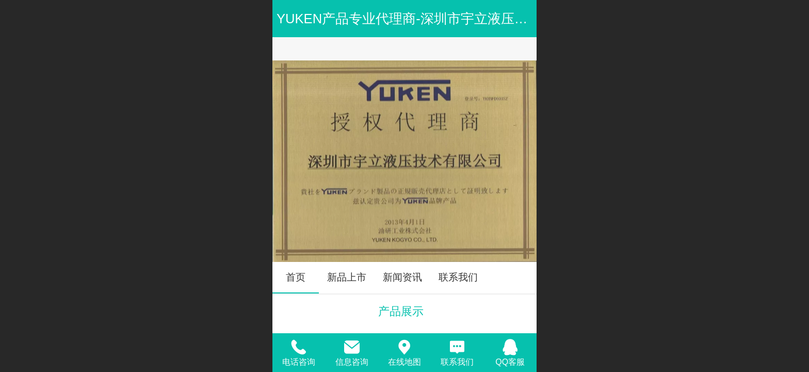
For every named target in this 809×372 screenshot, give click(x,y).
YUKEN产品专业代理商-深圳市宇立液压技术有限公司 (436, 18)
